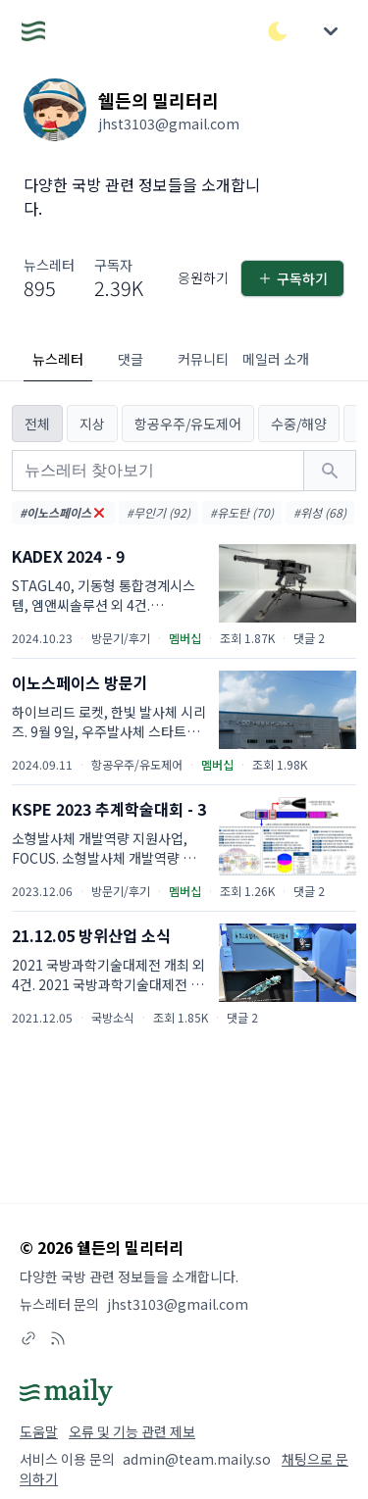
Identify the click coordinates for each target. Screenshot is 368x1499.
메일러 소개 (275, 359)
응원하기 (203, 277)
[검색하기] (329, 470)
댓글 (130, 359)
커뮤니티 (203, 359)
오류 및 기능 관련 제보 (132, 1431)
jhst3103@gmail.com (177, 1304)
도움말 (39, 1431)
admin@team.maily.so (197, 1459)
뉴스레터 (57, 359)
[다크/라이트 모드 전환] (277, 31)
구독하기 (292, 278)
